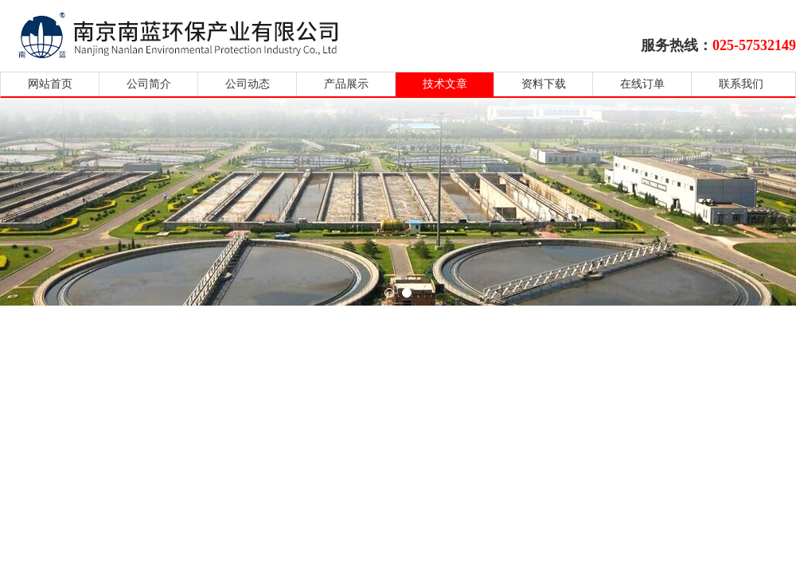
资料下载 (543, 84)
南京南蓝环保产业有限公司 (193, 34)
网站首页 (50, 84)
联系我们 (741, 84)
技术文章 (445, 84)
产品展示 (346, 84)
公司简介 (149, 84)
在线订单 (642, 84)
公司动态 (247, 84)
